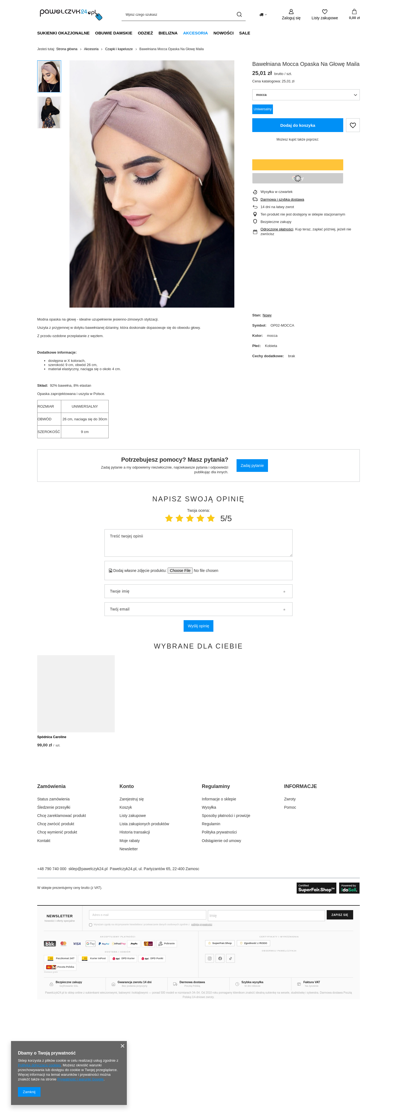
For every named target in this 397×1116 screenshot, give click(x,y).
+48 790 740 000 (51, 982)
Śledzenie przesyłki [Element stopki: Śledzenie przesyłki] (53, 921)
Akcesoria (195, 33)
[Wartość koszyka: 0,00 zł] (354, 14)
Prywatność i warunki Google (80, 1079)
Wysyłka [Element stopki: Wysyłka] (209, 921)
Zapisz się (340, 1028)
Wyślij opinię (198, 626)
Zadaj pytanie (252, 465)
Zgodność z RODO (253, 1056)
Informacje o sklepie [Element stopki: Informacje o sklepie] (219, 913)
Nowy (267, 315)
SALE (244, 33)
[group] (151, 184)
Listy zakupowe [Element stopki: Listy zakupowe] (133, 929)
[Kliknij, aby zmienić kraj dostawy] (263, 15)
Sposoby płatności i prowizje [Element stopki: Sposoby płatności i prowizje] (226, 929)
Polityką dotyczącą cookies (39, 1065)
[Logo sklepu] (71, 14)
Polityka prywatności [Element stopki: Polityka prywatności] (219, 946)
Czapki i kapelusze (119, 49)
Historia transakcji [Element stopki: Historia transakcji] (135, 946)
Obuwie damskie (113, 33)
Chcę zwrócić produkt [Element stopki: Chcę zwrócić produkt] (55, 937)
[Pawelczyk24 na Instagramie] (209, 1072)
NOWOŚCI (223, 33)
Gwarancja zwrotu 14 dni (135, 1096)
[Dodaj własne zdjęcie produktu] (204, 571)
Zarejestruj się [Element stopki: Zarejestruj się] (132, 913)
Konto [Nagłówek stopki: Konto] (127, 900)
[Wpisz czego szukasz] (184, 14)
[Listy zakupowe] (325, 14)
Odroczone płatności (277, 229)
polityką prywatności (201, 1038)
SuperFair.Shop (220, 1056)
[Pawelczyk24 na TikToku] (230, 1072)
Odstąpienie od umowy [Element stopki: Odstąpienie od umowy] (221, 954)
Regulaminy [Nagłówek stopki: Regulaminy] (216, 900)
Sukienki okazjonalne (63, 33)
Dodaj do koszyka (297, 125)
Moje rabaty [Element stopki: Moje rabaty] (130, 954)
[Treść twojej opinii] (198, 543)
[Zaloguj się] (291, 14)
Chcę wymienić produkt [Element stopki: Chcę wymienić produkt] (57, 946)
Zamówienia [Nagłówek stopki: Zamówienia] (51, 900)
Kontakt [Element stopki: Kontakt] (43, 954)
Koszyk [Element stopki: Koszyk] (126, 921)
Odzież (145, 33)
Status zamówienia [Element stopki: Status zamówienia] (53, 913)
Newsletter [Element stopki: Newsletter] (129, 963)
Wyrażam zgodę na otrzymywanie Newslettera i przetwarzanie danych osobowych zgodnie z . (151, 1038)
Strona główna (66, 49)
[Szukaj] (239, 14)
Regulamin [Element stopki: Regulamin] (211, 937)
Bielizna (168, 33)
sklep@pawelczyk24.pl (88, 982)
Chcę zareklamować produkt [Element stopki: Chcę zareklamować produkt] (61, 929)
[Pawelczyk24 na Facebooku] (220, 1072)
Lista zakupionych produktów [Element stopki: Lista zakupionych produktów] (144, 937)
